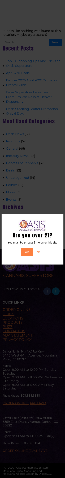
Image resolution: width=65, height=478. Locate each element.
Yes (27, 252)
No (38, 252)
